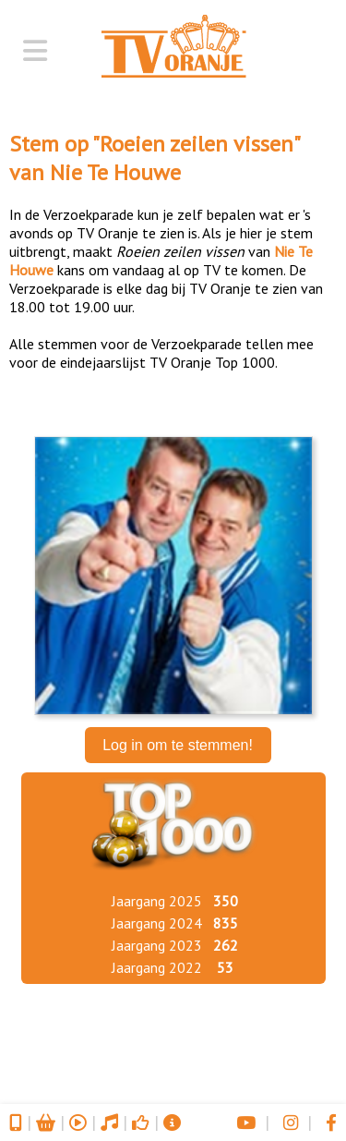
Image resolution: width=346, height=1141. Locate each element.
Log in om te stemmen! (177, 745)
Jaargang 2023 (157, 945)
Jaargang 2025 (157, 901)
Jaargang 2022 (157, 967)
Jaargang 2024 (157, 923)
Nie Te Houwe (115, 172)
